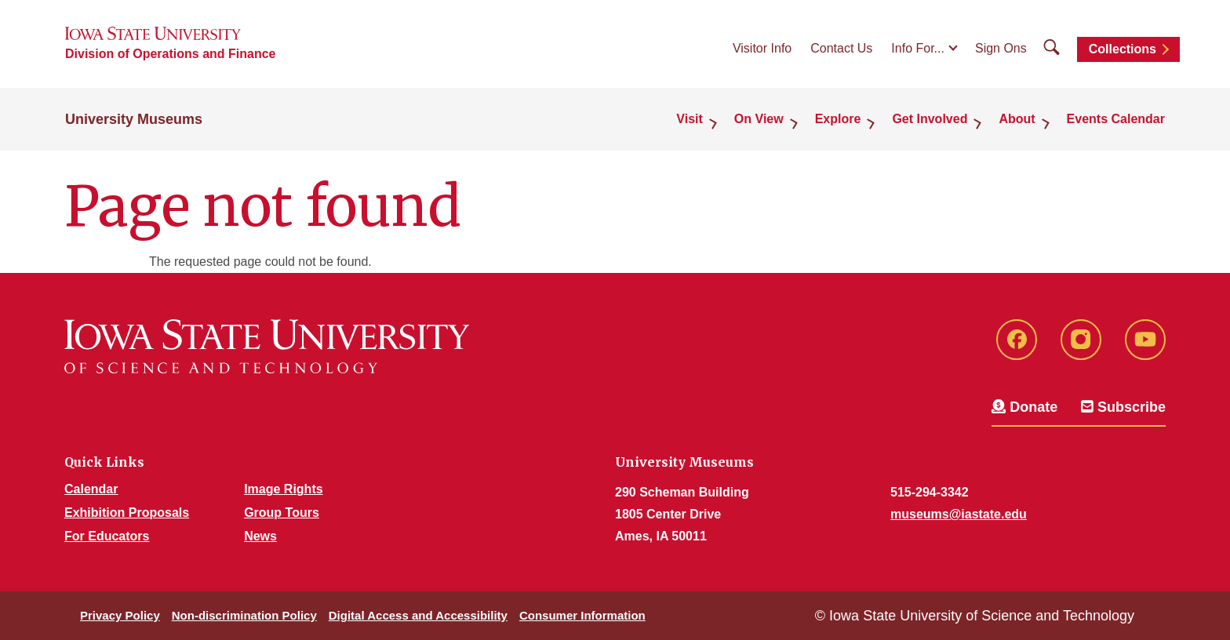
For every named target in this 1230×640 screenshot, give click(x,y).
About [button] (1017, 118)
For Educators (106, 536)
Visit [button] (689, 118)
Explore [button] (838, 118)
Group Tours (281, 512)
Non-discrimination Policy (244, 615)
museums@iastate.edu (958, 514)
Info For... (917, 48)
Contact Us (841, 48)
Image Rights (283, 489)
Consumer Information (582, 615)
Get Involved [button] (929, 118)
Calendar (91, 489)
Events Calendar (1116, 118)
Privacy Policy (120, 615)
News (260, 536)
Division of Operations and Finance (170, 53)
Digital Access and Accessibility (418, 615)
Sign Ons (1001, 48)
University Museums (133, 119)
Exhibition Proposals (126, 512)
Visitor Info (762, 48)
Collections (1122, 49)
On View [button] (759, 118)
